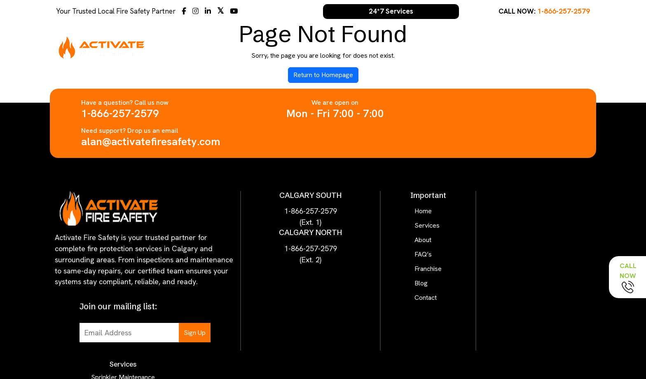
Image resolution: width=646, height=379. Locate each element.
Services (414, 47)
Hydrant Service (527, 309)
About (447, 47)
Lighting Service (527, 222)
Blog (546, 47)
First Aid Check (527, 251)
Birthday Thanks (527, 280)
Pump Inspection (527, 323)
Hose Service (527, 294)
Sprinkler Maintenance (527, 179)
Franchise (513, 47)
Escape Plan (527, 265)
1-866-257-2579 (563, 11)
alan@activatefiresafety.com (479, 113)
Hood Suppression (527, 237)
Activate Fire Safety (320, 349)
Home (380, 47)
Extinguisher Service (527, 193)
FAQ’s (477, 47)
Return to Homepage (323, 75)
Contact (577, 47)
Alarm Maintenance (527, 208)
